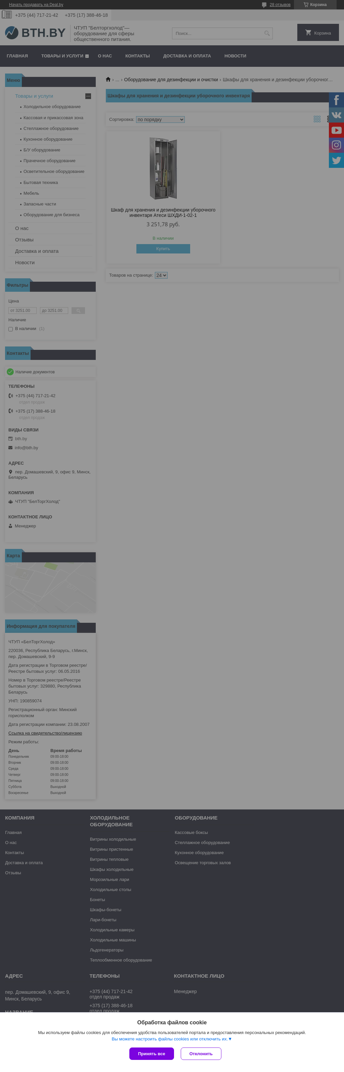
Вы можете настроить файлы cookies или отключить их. (170, 1038)
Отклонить (201, 1053)
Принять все (151, 1053)
